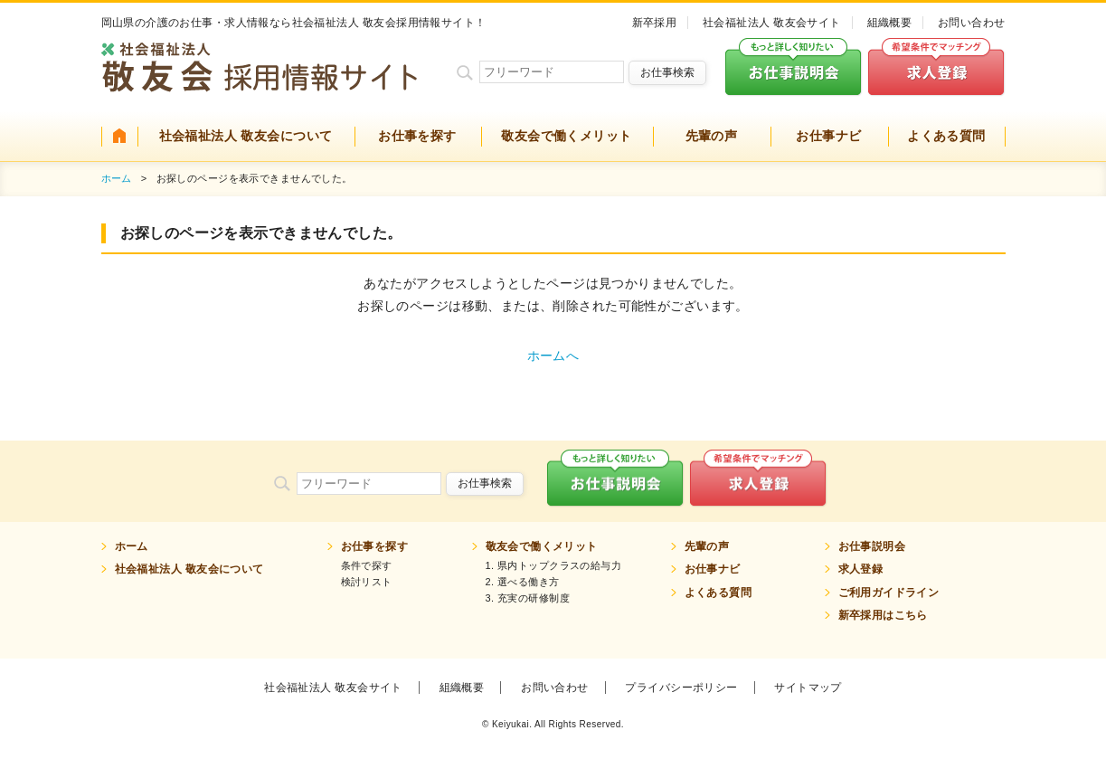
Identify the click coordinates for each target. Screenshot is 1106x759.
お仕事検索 (667, 72)
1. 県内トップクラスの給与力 (554, 565)
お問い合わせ (972, 22)
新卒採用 (654, 22)
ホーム (116, 178)
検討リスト (366, 581)
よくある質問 (946, 135)
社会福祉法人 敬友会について (246, 135)
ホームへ (553, 355)
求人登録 (861, 569)
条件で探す (366, 565)
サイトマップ (808, 687)
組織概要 (889, 22)
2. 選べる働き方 (523, 581)
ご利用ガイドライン (889, 592)
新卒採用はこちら (883, 615)
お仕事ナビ (828, 135)
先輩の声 (711, 135)
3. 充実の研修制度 (528, 598)
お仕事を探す (417, 135)
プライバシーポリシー (681, 687)
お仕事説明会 (872, 546)
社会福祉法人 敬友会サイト (772, 22)
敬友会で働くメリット (566, 135)
